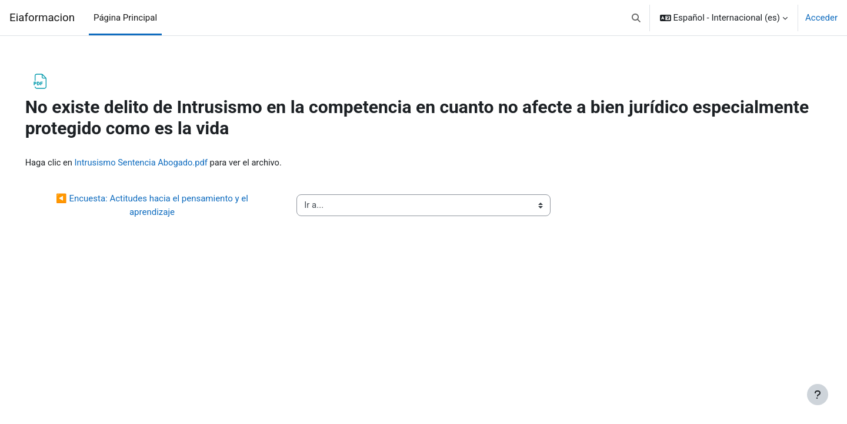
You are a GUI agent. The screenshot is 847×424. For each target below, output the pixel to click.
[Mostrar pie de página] (817, 394)
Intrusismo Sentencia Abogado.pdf (160, 162)
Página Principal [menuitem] (125, 17)
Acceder (821, 17)
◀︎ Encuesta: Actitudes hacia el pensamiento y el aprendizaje (164, 206)
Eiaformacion (42, 17)
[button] (636, 17)
